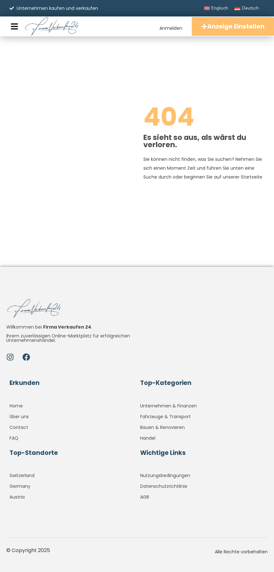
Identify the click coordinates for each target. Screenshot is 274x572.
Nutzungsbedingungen (165, 475)
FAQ (13, 438)
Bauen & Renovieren (162, 427)
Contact (18, 427)
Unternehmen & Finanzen (168, 406)
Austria (17, 497)
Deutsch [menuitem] (250, 8)
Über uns (19, 416)
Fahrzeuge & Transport (165, 416)
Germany (19, 486)
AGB (144, 497)
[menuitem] (216, 8)
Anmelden (170, 28)
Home (16, 406)
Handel (147, 438)
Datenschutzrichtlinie (163, 486)
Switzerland (21, 475)
